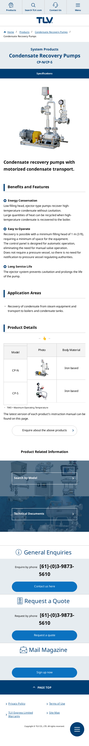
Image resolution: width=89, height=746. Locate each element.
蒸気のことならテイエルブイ (44, 20)
